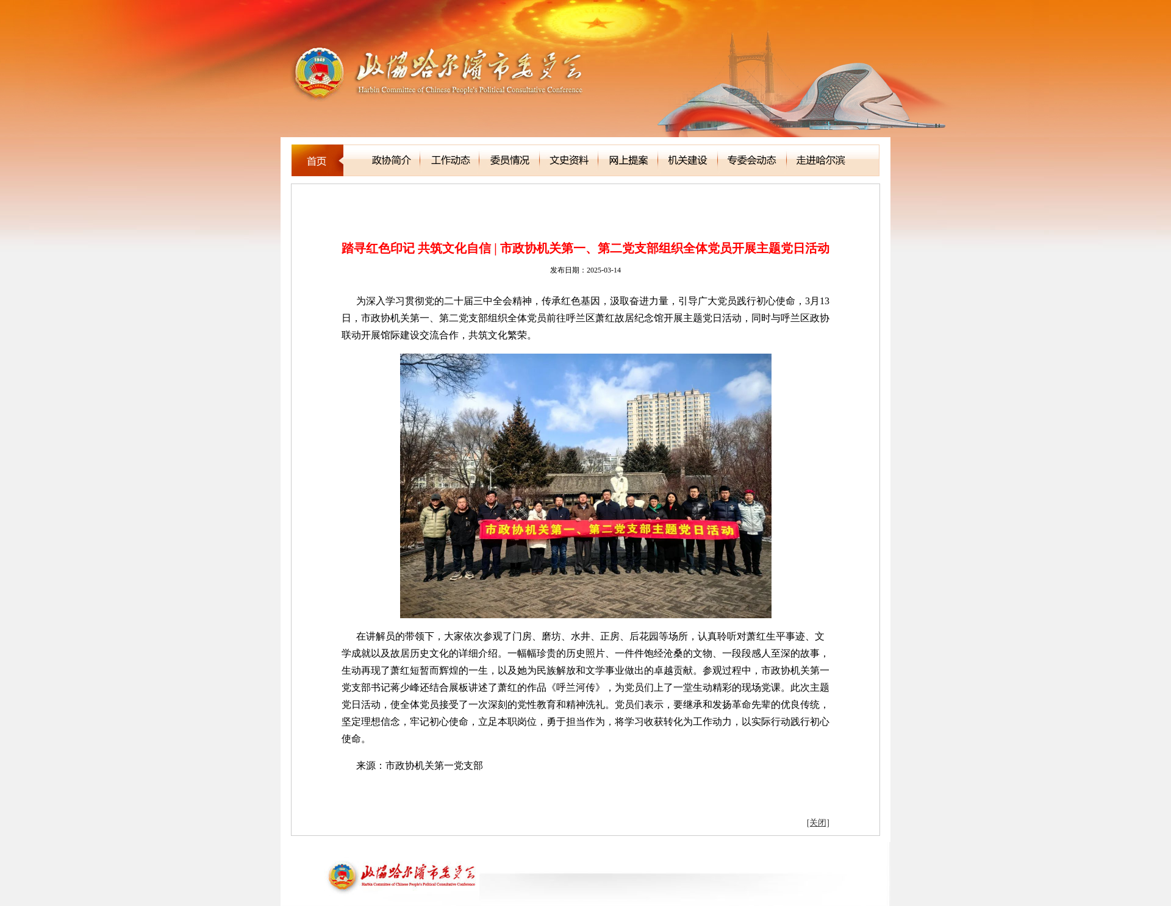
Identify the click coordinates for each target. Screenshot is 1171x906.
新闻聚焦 (348, 200)
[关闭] (818, 822)
